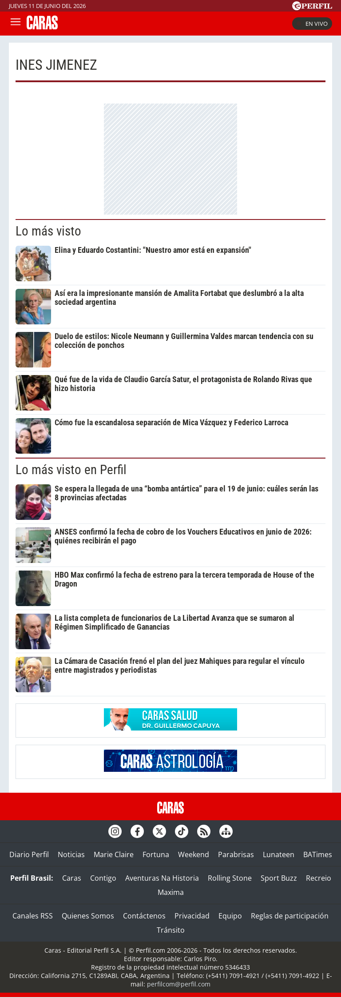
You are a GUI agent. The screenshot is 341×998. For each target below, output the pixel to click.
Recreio (318, 878)
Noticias (71, 854)
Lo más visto (48, 231)
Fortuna (156, 854)
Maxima (171, 892)
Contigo (103, 878)
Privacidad (192, 916)
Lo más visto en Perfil (71, 469)
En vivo (312, 24)
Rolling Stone (230, 878)
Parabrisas (236, 854)
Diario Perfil (29, 854)
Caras (71, 878)
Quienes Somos (88, 916)
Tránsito (171, 930)
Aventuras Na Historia (162, 878)
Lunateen (278, 854)
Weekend (193, 854)
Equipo (230, 916)
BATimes (317, 854)
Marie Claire (114, 854)
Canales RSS (32, 916)
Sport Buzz (279, 878)
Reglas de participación (290, 916)
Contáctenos (144, 916)
